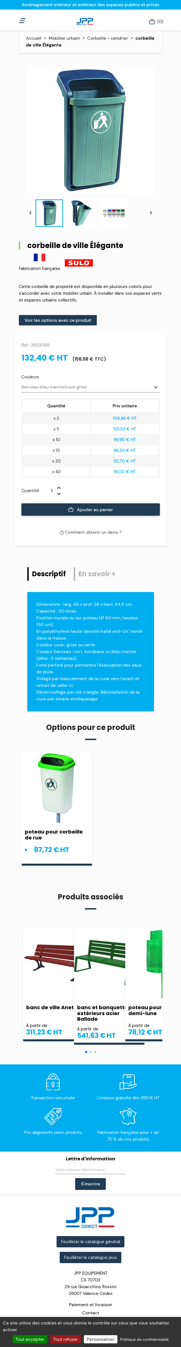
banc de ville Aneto (51, 1007)
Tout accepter (29, 1339)
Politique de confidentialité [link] (144, 1339)
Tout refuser (65, 1339)
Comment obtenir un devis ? (91, 532)
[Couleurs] (90, 387)
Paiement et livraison (90, 1305)
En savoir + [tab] (97, 573)
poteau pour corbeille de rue (54, 834)
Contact (90, 1313)
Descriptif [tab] (49, 573)
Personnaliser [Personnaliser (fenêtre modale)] (101, 1339)
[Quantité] (48, 490)
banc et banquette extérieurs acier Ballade (102, 1013)
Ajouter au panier (90, 510)
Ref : (25, 345)
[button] (86, 1052)
